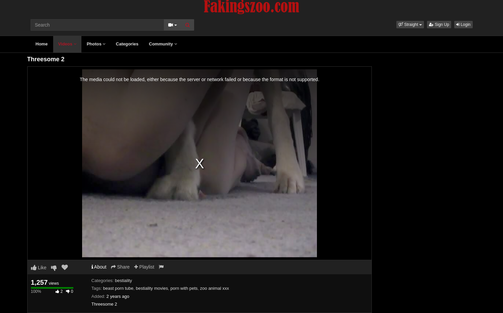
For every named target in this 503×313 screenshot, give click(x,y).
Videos (67, 43)
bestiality (123, 280)
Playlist (144, 267)
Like (39, 267)
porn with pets (183, 288)
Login (463, 24)
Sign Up (439, 24)
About (99, 267)
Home (42, 43)
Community (163, 43)
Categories (127, 43)
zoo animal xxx (214, 288)
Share (120, 267)
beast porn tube (118, 288)
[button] (410, 24)
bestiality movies (152, 288)
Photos (96, 43)
